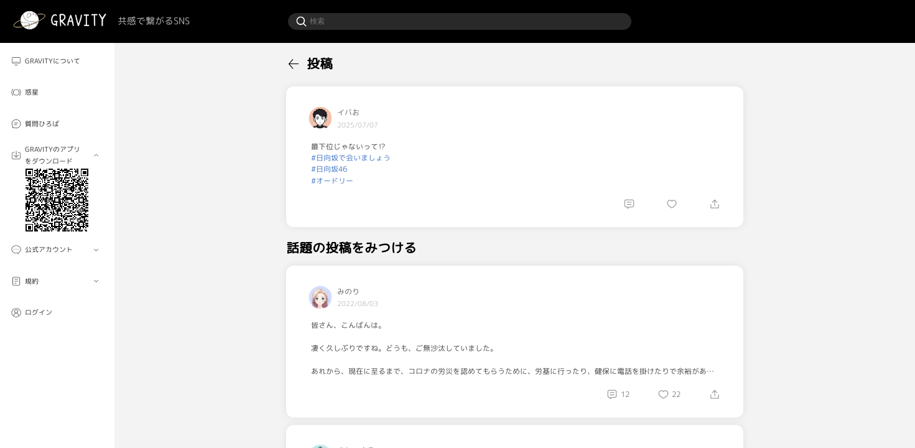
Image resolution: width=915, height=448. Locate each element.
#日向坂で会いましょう (351, 157)
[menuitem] (57, 61)
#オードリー (332, 180)
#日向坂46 (329, 169)
